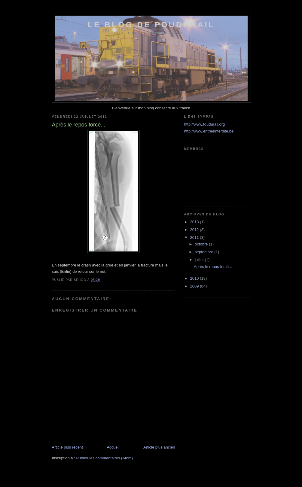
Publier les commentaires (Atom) (104, 458)
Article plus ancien (159, 447)
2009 (195, 286)
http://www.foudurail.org (204, 124)
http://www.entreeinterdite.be (209, 131)
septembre (204, 252)
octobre (202, 244)
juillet (200, 259)
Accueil (113, 447)
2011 (195, 237)
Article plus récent (67, 447)
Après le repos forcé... (213, 266)
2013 (195, 222)
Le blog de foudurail (151, 24)
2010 (195, 278)
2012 (195, 229)
